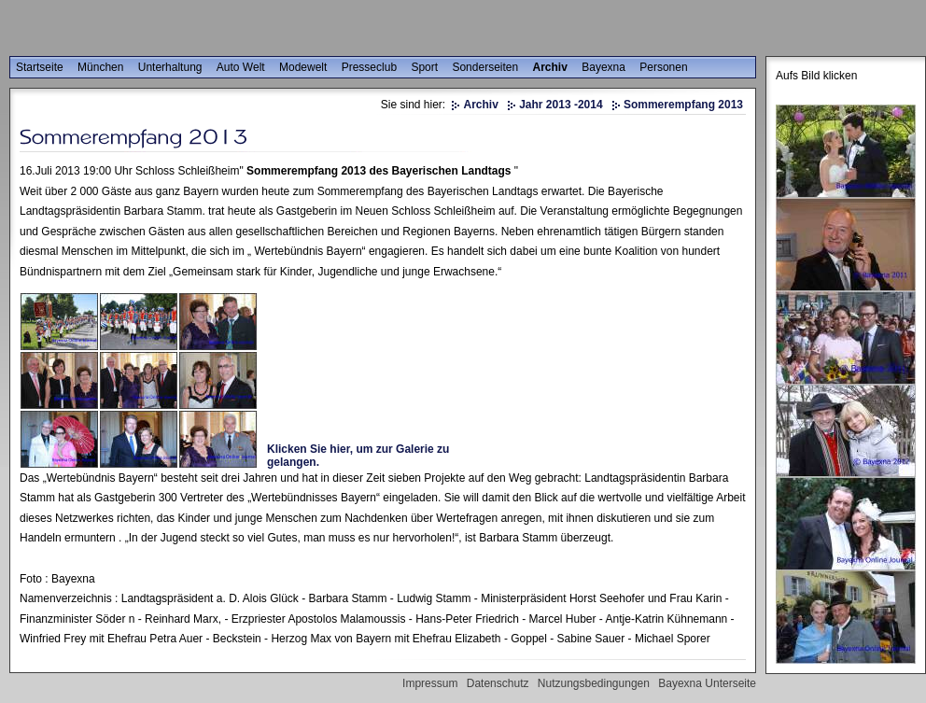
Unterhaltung (170, 67)
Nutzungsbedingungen (594, 683)
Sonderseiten (485, 67)
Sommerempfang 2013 (683, 104)
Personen (663, 67)
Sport (424, 67)
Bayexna (603, 67)
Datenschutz (498, 683)
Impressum (429, 683)
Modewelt (303, 67)
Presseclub (369, 67)
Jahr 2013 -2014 (560, 104)
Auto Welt (241, 67)
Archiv (550, 67)
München (100, 67)
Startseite (39, 67)
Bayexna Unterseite (707, 683)
